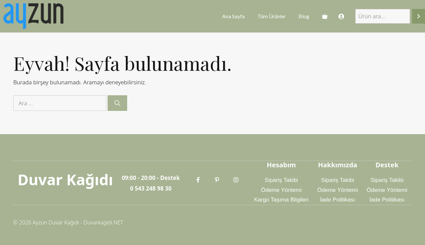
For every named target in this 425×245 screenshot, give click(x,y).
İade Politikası (337, 200)
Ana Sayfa (233, 16)
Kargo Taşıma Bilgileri (281, 200)
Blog (303, 16)
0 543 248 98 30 (151, 188)
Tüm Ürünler (271, 16)
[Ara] (418, 16)
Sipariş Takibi (281, 180)
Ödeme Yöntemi (281, 190)
